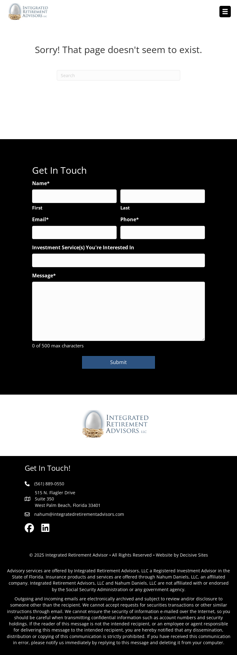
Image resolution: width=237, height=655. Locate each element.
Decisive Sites (194, 555)
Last (125, 208)
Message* (44, 275)
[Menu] (225, 11)
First (37, 208)
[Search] (118, 75)
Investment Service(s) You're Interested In (83, 247)
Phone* (129, 219)
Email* (40, 219)
